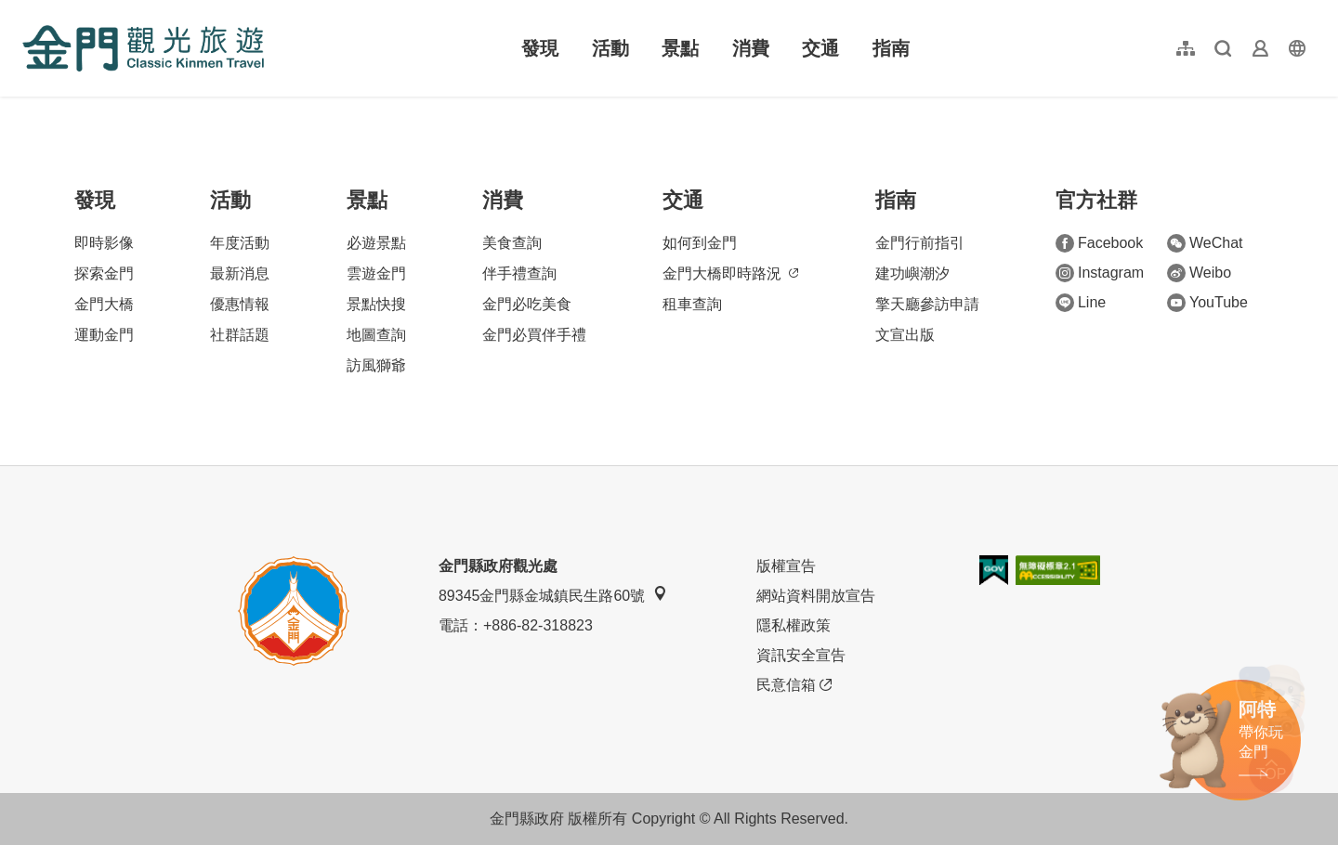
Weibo (1199, 273)
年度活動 (239, 243)
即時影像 (104, 243)
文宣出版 (905, 335)
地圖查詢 (376, 335)
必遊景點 (376, 243)
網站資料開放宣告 (815, 596)
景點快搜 (376, 304)
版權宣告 (786, 566)
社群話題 (239, 335)
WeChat (1205, 243)
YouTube (1207, 302)
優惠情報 (239, 304)
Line (1081, 302)
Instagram (1100, 273)
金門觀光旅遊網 (143, 48)
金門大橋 (104, 304)
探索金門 (104, 273)
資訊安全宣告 (801, 655)
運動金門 (104, 335)
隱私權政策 (793, 625)
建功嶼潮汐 (912, 273)
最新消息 (239, 273)
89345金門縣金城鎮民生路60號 (553, 595)
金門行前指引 (919, 243)
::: (28, 11)
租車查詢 (692, 304)
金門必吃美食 (526, 304)
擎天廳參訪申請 (927, 304)
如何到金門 (699, 243)
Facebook (1099, 243)
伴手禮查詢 (519, 273)
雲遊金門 (376, 273)
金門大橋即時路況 (730, 273)
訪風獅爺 (376, 365)
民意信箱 (794, 685)
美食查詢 (512, 243)
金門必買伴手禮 (534, 335)
